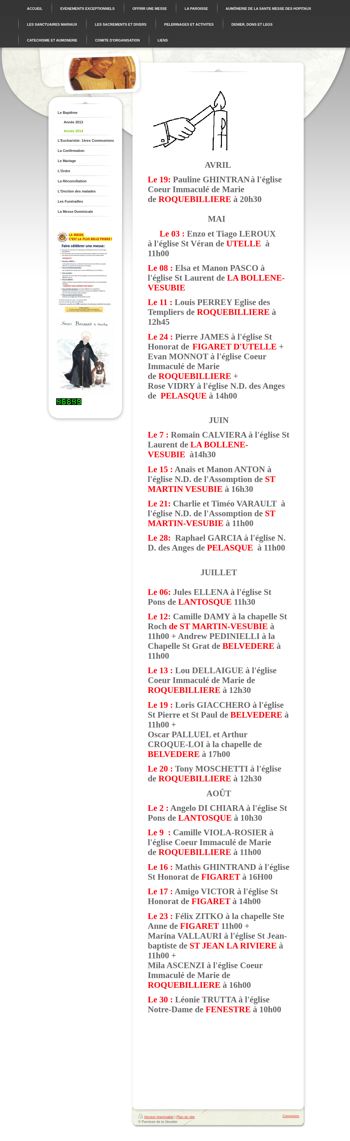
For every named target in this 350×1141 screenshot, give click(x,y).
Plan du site (186, 1117)
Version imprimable (156, 1117)
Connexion (290, 1116)
